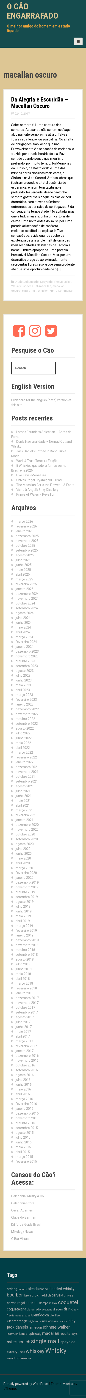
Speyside (46, 281)
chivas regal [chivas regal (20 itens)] (16, 1303)
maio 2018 (23, 974)
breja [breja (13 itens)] (27, 1295)
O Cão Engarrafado (32, 11)
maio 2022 (23, 743)
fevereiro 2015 (26, 1161)
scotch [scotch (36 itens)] (23, 1341)
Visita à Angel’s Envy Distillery (37, 490)
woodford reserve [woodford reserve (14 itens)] (19, 1358)
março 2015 (24, 1157)
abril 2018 (23, 979)
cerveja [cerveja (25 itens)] (57, 1295)
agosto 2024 (25, 613)
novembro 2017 (27, 1003)
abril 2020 (23, 863)
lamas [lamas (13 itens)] (23, 1333)
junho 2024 (24, 622)
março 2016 (24, 1099)
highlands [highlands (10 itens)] (34, 1321)
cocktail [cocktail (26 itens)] (31, 1303)
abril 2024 (23, 632)
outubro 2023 (25, 661)
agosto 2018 (25, 959)
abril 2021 (23, 805)
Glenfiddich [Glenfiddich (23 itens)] (40, 1315)
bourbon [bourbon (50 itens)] (15, 1295)
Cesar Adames (22, 1210)
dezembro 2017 (27, 998)
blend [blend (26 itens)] (32, 1289)
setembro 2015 (27, 1128)
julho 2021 (23, 791)
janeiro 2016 (24, 1108)
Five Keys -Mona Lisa (31, 475)
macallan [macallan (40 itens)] (50, 1333)
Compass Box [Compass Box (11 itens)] (48, 1303)
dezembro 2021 (27, 767)
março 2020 (24, 868)
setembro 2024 (27, 608)
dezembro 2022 (27, 709)
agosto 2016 (25, 1075)
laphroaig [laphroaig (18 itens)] (35, 1334)
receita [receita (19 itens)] (65, 1334)
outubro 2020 (25, 834)
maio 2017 (23, 1031)
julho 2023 (23, 675)
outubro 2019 (25, 892)
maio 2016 (23, 1089)
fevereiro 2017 (26, 1046)
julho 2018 (23, 964)
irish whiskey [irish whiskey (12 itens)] (50, 1321)
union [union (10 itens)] (21, 1352)
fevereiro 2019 (26, 930)
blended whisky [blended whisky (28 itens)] (61, 1288)
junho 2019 (24, 911)
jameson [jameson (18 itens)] (35, 1327)
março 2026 (24, 521)
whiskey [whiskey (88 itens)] (35, 1351)
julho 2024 (23, 618)
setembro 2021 (27, 781)
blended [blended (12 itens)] (42, 1289)
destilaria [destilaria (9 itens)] (47, 1309)
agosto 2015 (25, 1132)
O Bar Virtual (20, 1239)
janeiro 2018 (24, 993)
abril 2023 (23, 690)
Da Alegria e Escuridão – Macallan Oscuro (39, 102)
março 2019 (24, 926)
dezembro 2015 (27, 1113)
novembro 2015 (27, 1118)
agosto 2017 (25, 1017)
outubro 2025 (25, 545)
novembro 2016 (27, 1060)
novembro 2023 (27, 656)
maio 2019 (23, 916)
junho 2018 (24, 969)
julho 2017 (23, 1022)
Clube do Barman (23, 1217)
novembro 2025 (27, 541)
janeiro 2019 (24, 935)
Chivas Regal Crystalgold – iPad (39, 480)
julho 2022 (23, 733)
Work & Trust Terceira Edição (37, 461)
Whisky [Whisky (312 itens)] (56, 1350)
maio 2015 (23, 1147)
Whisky (42, 290)
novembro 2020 (27, 829)
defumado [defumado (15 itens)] (34, 1309)
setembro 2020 (27, 839)
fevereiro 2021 (26, 815)
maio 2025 (23, 569)
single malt (29, 290)
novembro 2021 (27, 772)
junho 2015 (24, 1142)
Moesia (68, 1384)
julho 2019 (23, 906)
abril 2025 (23, 574)
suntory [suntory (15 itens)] (12, 1352)
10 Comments (63, 290)
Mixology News (22, 1231)
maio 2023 (23, 685)
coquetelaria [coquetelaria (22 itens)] (16, 1309)
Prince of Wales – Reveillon (35, 494)
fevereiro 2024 (26, 642)
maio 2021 (23, 800)
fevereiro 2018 (26, 988)
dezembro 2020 (27, 825)
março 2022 (24, 752)
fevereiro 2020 (26, 873)
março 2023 (24, 695)
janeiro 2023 (24, 704)
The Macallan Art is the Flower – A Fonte (45, 485)
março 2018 (24, 983)
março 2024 (24, 637)
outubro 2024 (25, 603)
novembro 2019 (27, 887)
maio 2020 (23, 858)
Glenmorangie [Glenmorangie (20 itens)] (17, 1321)
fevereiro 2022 (26, 757)
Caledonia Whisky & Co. (27, 1196)
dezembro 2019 (27, 882)
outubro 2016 (25, 1065)
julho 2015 (23, 1137)
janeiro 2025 (24, 589)
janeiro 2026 (24, 531)
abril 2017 (23, 1036)
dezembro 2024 (27, 594)
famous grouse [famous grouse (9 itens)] (21, 1315)
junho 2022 (24, 738)
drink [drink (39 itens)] (68, 1309)
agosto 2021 (25, 786)
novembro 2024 (27, 598)
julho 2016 (23, 1080)
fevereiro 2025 (26, 584)
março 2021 (24, 810)
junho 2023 (24, 680)
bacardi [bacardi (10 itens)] (22, 1289)
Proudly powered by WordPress (26, 1384)
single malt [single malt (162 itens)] (45, 1341)
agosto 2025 (25, 555)
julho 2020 (23, 849)
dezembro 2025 (27, 536)
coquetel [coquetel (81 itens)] (68, 1302)
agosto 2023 (25, 671)
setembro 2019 (27, 897)
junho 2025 (24, 565)
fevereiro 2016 (26, 1104)
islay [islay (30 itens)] (71, 1320)
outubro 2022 (25, 719)
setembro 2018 (27, 954)
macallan (45, 286)
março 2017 (24, 1041)
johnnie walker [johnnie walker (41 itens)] (56, 1327)
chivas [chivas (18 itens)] (68, 1295)
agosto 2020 (25, 844)
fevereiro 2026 (26, 526)
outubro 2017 (25, 1007)
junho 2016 (24, 1084)
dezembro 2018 (27, 940)
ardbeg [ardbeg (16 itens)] (12, 1289)
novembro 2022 (27, 714)
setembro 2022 (27, 723)
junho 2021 (24, 796)
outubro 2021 (25, 776)
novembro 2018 (27, 945)
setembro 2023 (27, 666)
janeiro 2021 (24, 820)
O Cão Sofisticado (27, 281)
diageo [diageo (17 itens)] (58, 1309)
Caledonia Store (22, 1203)
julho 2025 (23, 560)
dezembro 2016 (27, 1055)
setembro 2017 (27, 1012)
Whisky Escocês (22, 286)
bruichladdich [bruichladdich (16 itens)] (41, 1295)
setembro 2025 (27, 550)
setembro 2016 (27, 1070)
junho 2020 (24, 853)
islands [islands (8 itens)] (63, 1321)
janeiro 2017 (24, 1051)
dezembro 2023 (27, 651)
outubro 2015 (25, 1123)
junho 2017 (24, 1027)
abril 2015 (23, 1152)
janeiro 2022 (24, 762)
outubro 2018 (25, 950)
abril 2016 (23, 1094)
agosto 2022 (25, 728)
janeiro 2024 (24, 646)
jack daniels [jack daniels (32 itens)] (17, 1327)
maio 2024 (23, 627)
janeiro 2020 (24, 877)
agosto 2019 (25, 902)
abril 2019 (23, 921)
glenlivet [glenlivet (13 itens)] (55, 1315)
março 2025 (24, 579)
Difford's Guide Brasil (26, 1224)
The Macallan (62, 281)
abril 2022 (23, 748)
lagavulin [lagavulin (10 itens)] (12, 1333)
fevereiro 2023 (26, 699)
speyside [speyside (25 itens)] (67, 1342)
